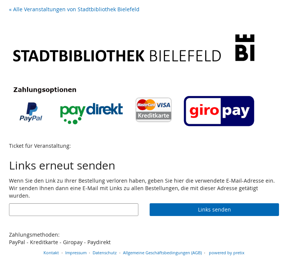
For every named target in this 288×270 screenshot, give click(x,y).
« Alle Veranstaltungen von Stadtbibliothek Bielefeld (74, 9)
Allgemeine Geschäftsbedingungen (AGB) (162, 252)
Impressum (76, 252)
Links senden (214, 209)
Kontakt (51, 252)
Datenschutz (105, 252)
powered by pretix (226, 252)
